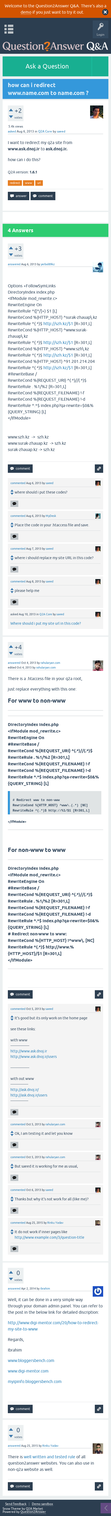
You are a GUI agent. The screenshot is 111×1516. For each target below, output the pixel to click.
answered (14, 264)
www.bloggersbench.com (31, 1360)
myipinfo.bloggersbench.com (35, 1381)
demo (26, 12)
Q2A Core (45, 131)
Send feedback (15, 1504)
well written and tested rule (49, 1456)
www (28, 182)
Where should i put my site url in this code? (45, 623)
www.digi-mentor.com (28, 1371)
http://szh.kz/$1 (58, 323)
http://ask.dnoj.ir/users (28, 1095)
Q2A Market (34, 1508)
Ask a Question (47, 66)
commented (17, 483)
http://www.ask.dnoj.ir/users (33, 1056)
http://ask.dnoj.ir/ (24, 1090)
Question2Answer (33, 1512)
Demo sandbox (42, 1504)
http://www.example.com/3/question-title (49, 1237)
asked (12, 131)
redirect (15, 182)
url (39, 182)
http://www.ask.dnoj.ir (28, 1051)
